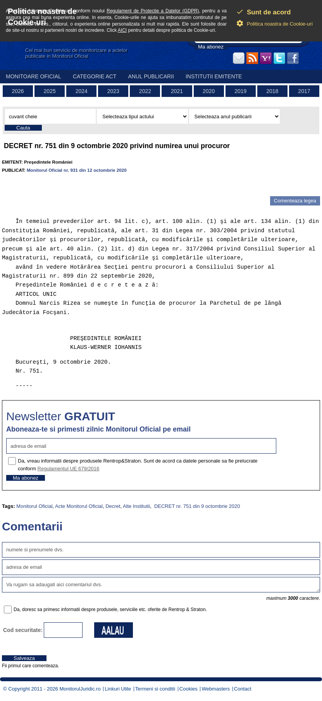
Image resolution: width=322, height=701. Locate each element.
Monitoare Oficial (33, 76)
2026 (18, 91)
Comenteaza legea (295, 201)
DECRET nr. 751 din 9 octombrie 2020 (196, 506)
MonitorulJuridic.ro (79, 689)
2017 (304, 91)
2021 (177, 91)
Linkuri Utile (118, 689)
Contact (242, 689)
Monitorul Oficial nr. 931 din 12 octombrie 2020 (77, 170)
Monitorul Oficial (34, 506)
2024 (82, 91)
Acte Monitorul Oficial (79, 506)
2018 (272, 91)
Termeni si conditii (155, 689)
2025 (50, 91)
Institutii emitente (214, 76)
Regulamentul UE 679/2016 (69, 468)
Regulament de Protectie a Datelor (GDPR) (153, 11)
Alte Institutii (136, 506)
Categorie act (95, 76)
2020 (209, 91)
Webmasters (215, 689)
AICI (122, 30)
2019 (240, 91)
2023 (113, 91)
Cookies (188, 689)
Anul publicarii (151, 76)
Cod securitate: (23, 630)
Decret (112, 506)
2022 (145, 91)
